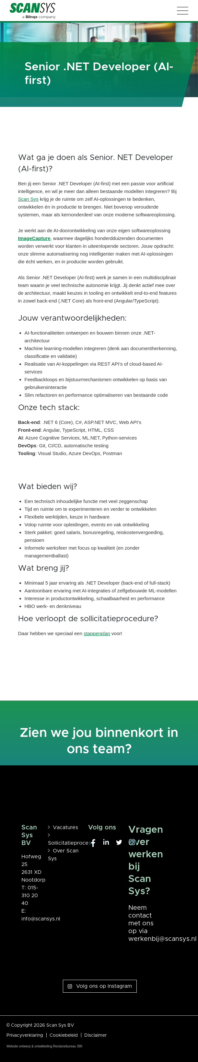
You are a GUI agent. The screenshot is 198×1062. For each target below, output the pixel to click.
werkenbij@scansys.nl (162, 939)
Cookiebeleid (64, 1035)
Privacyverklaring (24, 1035)
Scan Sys (28, 199)
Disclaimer (95, 1035)
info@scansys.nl (40, 918)
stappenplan (97, 633)
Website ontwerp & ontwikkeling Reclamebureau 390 (44, 1046)
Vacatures (65, 827)
